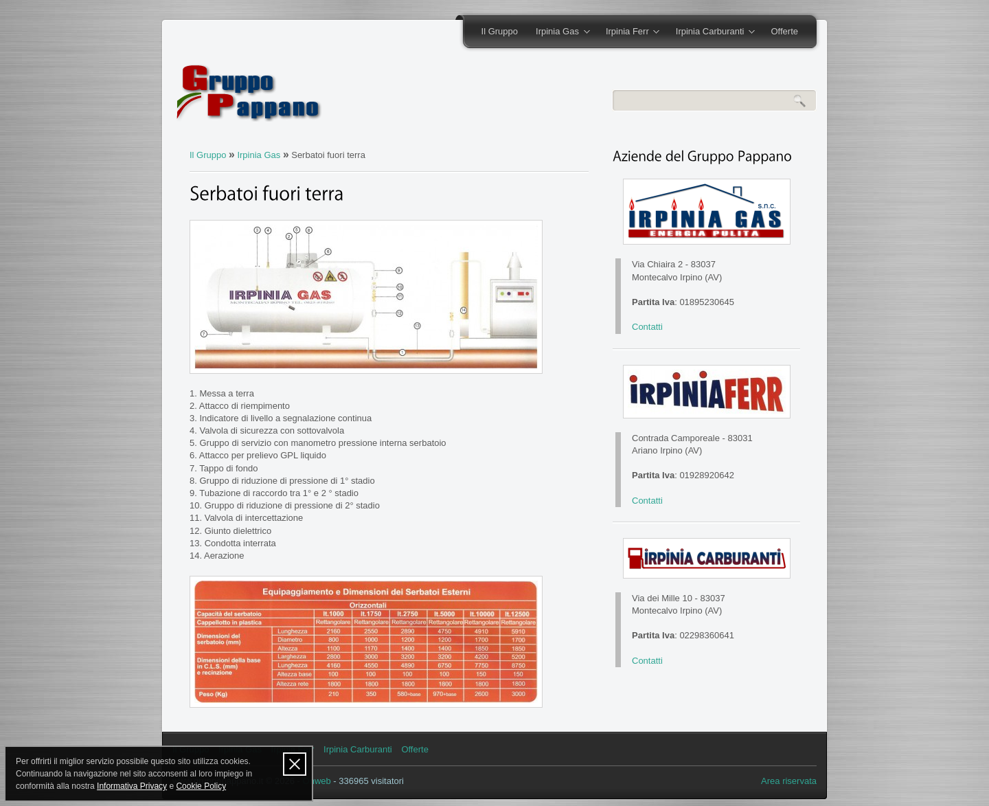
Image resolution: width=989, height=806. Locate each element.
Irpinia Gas (558, 32)
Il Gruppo (499, 31)
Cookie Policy (201, 786)
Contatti (647, 327)
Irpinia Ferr (628, 32)
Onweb (317, 781)
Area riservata (789, 781)
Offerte (784, 31)
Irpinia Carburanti (711, 32)
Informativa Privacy (132, 786)
